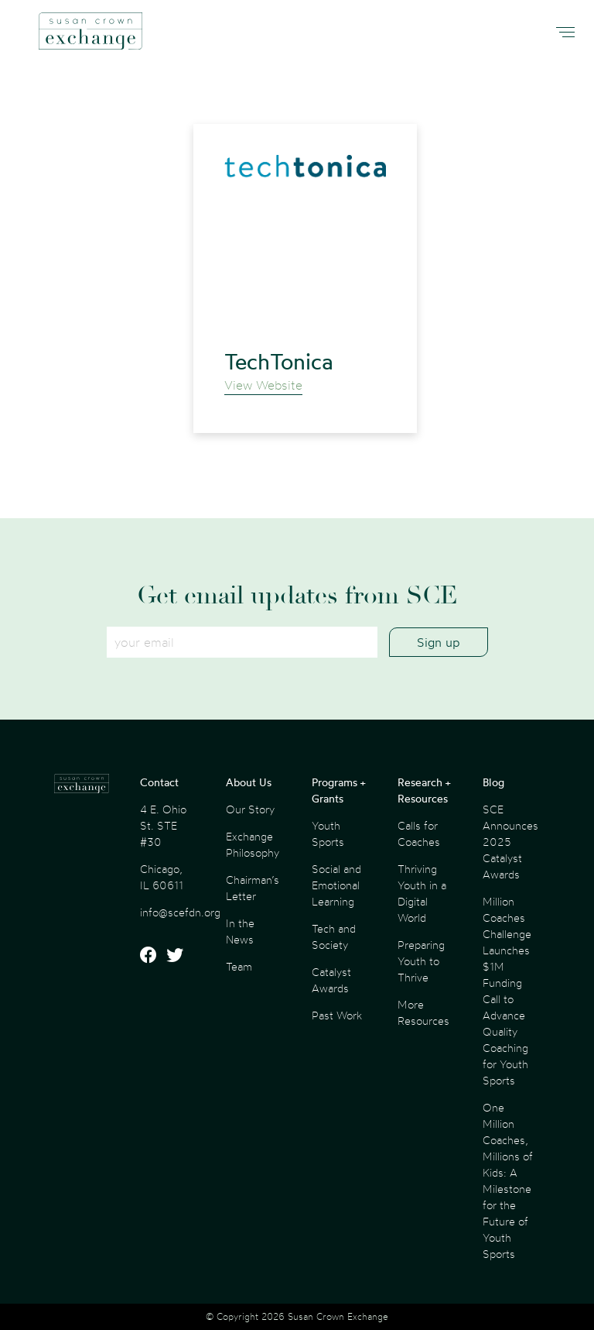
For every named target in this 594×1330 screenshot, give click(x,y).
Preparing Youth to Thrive (421, 961)
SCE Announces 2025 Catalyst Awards (510, 841)
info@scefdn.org (180, 912)
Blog (493, 782)
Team (239, 966)
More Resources (423, 1012)
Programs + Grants (338, 790)
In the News (240, 931)
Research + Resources (424, 790)
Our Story (250, 809)
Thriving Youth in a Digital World (422, 893)
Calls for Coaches (419, 833)
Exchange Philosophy (252, 844)
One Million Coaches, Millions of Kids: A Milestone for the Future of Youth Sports (508, 1180)
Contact (159, 782)
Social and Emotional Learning (336, 885)
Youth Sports (328, 833)
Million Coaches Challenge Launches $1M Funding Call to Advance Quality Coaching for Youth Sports (507, 991)
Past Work (337, 1015)
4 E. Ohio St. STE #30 (163, 825)
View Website (263, 385)
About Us (248, 782)
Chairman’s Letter (252, 887)
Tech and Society (334, 936)
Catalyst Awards (331, 980)
